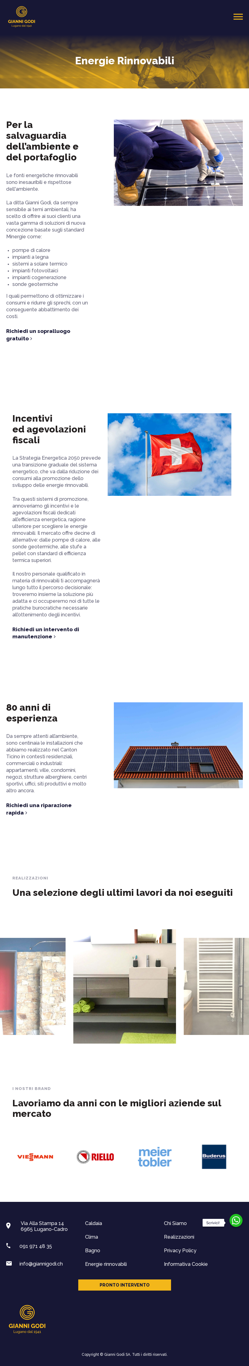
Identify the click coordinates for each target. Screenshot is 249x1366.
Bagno (92, 1250)
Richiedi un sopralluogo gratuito (38, 335)
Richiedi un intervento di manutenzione (187, 633)
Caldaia (93, 1223)
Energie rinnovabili (106, 1264)
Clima (91, 1237)
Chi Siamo (175, 1223)
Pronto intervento (125, 1285)
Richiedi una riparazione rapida (39, 809)
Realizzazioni (179, 1237)
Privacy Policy (180, 1250)
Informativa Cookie (186, 1264)
